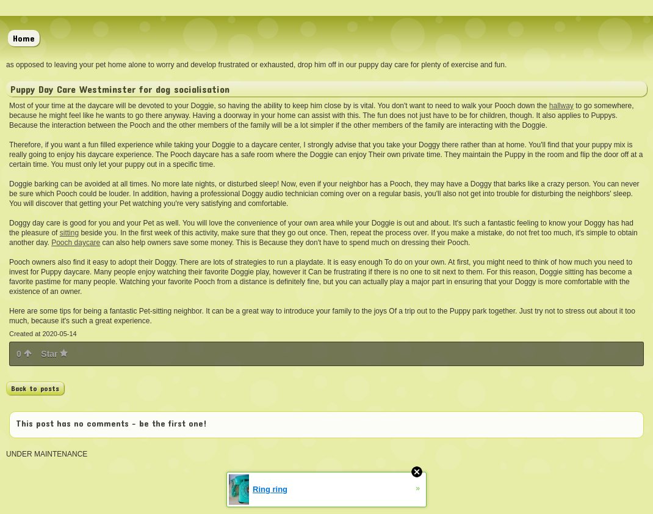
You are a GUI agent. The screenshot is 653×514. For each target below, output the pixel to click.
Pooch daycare (75, 242)
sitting (69, 233)
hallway (561, 105)
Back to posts (35, 388)
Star (54, 354)
